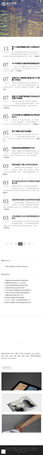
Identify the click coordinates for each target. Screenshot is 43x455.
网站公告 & (6, 260)
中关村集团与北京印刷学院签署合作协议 (26, 217)
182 (11, 244)
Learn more (6, 367)
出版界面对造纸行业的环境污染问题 (26, 200)
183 (16, 244)
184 (20, 244)
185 (25, 244)
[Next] (33, 244)
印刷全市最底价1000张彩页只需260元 (16, 266)
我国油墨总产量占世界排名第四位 (25, 165)
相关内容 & (6, 274)
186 (29, 244)
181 (7, 244)
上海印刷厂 (14, 448)
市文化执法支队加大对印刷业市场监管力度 (26, 182)
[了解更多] (36, 56)
